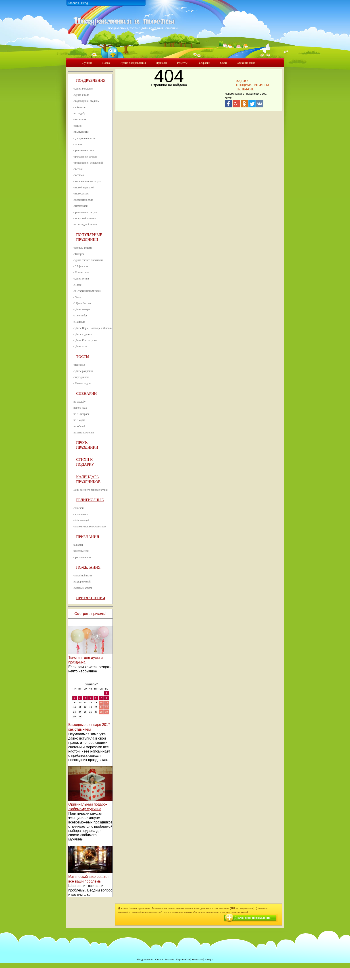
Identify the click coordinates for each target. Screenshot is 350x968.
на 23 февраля (81, 414)
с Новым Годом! (82, 247)
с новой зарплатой (83, 187)
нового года (80, 407)
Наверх (209, 959)
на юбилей (79, 426)
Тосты (82, 356)
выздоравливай (82, 581)
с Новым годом (82, 383)
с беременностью (83, 199)
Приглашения (90, 598)
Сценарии (86, 393)
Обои (223, 62)
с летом (77, 144)
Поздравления (91, 80)
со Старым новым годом (87, 290)
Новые (106, 62)
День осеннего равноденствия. (90, 489)
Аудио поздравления (133, 62)
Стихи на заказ (246, 62)
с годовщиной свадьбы (86, 100)
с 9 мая (77, 297)
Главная (73, 3)
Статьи (159, 959)
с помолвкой (80, 205)
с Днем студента (82, 334)
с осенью (78, 175)
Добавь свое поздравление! (252, 917)
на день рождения (83, 432)
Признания (87, 537)
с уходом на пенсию (84, 138)
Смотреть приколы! (90, 614)
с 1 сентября (80, 315)
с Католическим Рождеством (89, 526)
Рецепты (182, 62)
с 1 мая (77, 284)
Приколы (161, 62)
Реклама (169, 959)
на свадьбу (79, 113)
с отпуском (79, 119)
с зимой (77, 125)
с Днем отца (80, 346)
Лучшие (87, 62)
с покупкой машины (84, 218)
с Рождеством (81, 272)
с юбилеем (79, 107)
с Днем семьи (81, 278)
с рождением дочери (85, 156)
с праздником (81, 377)
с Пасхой (78, 508)
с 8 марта (78, 254)
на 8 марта (79, 420)
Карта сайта (183, 959)
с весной (78, 169)
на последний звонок (85, 224)
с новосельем (81, 193)
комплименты (81, 550)
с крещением (80, 514)
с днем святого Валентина (88, 260)
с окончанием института (87, 181)
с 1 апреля (79, 321)
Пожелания (88, 567)
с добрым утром (82, 587)
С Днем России (82, 303)
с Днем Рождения (83, 88)
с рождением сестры (85, 212)
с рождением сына (83, 150)
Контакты (197, 959)
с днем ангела (81, 94)
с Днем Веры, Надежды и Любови (92, 328)
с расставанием (82, 557)
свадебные (79, 364)
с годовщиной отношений (88, 162)
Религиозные (90, 500)
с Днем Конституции (85, 340)
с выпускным (81, 131)
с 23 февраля (80, 266)
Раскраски (204, 62)
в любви (78, 544)
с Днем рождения (83, 371)
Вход (84, 3)
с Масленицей (81, 520)
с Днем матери (81, 309)
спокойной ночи (82, 575)
